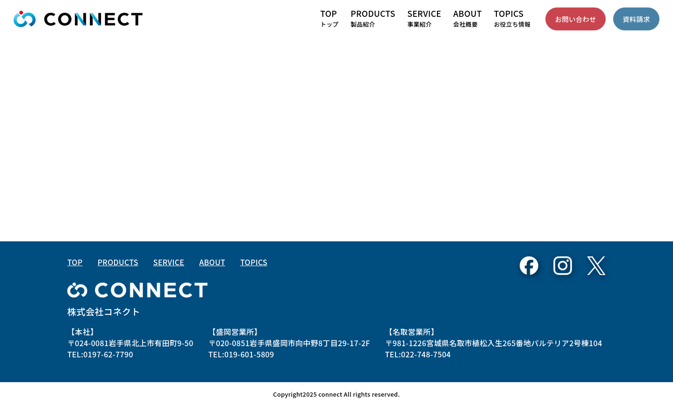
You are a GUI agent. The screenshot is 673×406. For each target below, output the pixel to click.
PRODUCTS (118, 262)
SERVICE (168, 262)
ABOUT (212, 262)
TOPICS (253, 262)
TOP (75, 262)
